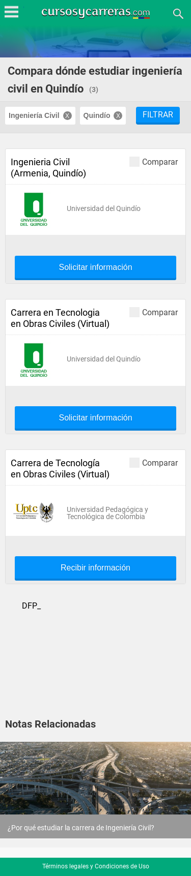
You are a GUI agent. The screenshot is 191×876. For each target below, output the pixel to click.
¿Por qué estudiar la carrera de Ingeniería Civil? (81, 828)
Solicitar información (95, 267)
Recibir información (95, 568)
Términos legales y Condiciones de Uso (95, 866)
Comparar (153, 161)
